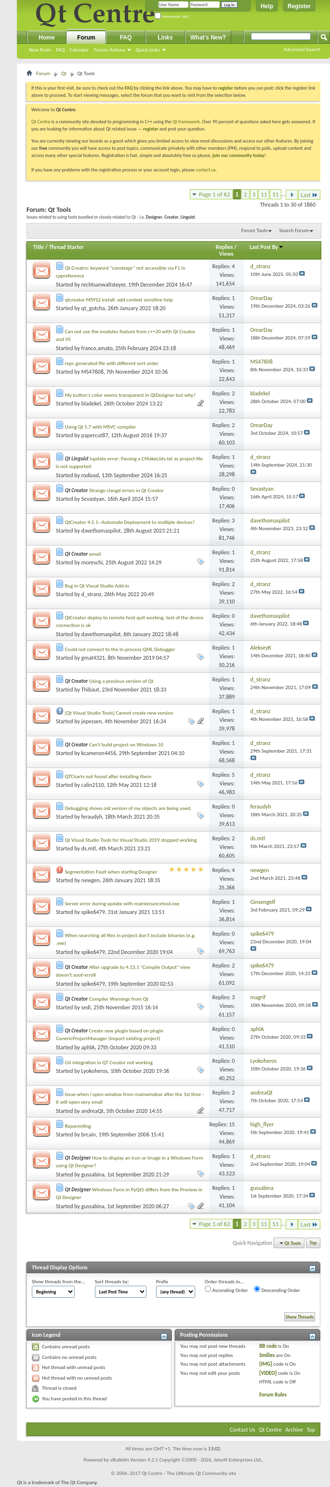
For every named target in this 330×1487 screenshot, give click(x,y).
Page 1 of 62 (214, 194)
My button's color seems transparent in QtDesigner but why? (130, 395)
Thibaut (90, 689)
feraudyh (91, 816)
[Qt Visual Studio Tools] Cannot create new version (119, 713)
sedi (86, 1007)
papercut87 (94, 435)
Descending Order (277, 1289)
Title (38, 247)
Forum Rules (273, 1395)
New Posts (40, 50)
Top (313, 1243)
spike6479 (93, 912)
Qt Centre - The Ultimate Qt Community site (189, 1473)
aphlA (88, 1047)
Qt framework (186, 121)
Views (226, 253)
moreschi (92, 562)
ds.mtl (88, 848)
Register (299, 6)
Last (309, 194)
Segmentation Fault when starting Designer (111, 872)
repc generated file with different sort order (111, 363)
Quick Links (148, 50)
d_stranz (91, 594)
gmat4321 (93, 657)
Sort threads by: (112, 1281)
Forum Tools (254, 230)
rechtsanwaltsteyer (103, 284)
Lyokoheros (94, 1071)
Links (165, 37)
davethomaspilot (101, 530)
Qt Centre (41, 121)
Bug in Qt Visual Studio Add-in (97, 586)
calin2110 (92, 785)
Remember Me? (172, 16)
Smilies (267, 1355)
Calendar (79, 50)
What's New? (208, 37)
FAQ (60, 50)
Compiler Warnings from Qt (118, 999)
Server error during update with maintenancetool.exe (122, 903)
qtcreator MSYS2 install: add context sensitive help (119, 300)
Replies (224, 247)
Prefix (162, 1281)
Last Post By (267, 247)
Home (46, 37)
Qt (63, 73)
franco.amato (97, 348)
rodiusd (90, 475)
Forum (86, 37)
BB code (268, 1346)
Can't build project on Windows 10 (126, 745)
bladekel (91, 403)
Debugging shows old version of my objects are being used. (128, 808)
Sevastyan (93, 499)
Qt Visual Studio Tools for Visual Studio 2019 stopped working (131, 840)
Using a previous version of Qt (121, 681)
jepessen (91, 721)
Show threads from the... (58, 1281)
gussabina (93, 1174)
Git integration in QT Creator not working (109, 1062)
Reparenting (78, 1126)
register (150, 129)
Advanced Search (302, 49)
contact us (206, 170)
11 (264, 194)
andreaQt (92, 1111)
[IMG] (265, 1364)
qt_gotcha (93, 308)
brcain (88, 1134)
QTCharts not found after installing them (108, 776)
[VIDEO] (268, 1373)
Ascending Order (226, 1289)
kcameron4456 (98, 753)
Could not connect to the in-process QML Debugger (120, 649)
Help (267, 6)
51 (275, 194)
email (95, 554)
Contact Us (242, 1429)
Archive (294, 1429)
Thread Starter (66, 247)
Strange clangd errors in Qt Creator (126, 490)
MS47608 (92, 371)
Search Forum (294, 230)
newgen (90, 880)
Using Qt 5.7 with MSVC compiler (100, 427)
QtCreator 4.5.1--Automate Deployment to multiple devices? (130, 522)
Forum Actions (109, 50)
